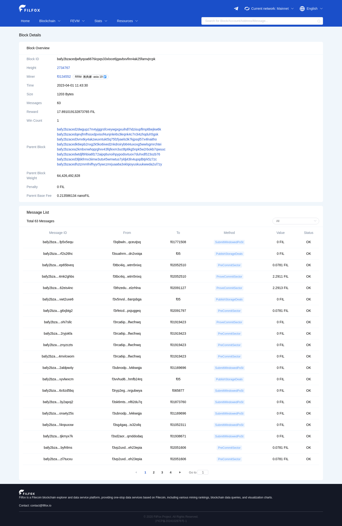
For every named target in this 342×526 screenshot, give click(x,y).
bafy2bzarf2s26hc (58, 254)
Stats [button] (101, 21)
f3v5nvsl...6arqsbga (127, 299)
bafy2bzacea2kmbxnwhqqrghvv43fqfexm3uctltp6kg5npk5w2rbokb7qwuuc (111, 149)
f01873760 (178, 402)
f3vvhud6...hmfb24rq (127, 379)
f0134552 (64, 76)
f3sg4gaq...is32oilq (127, 425)
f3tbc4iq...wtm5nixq (127, 265)
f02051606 (178, 447)
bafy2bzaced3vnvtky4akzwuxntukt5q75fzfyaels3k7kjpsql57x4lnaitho (107, 139)
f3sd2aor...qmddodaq (127, 436)
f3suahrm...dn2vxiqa (127, 254)
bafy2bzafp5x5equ (58, 242)
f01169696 (178, 368)
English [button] (315, 8)
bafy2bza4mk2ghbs (58, 276)
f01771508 (178, 242)
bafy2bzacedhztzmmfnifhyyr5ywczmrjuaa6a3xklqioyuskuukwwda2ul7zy (109, 164)
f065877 (178, 390)
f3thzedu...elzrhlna (127, 288)
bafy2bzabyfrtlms (58, 447)
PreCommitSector (229, 265)
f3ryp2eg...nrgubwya (127, 390)
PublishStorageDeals (229, 254)
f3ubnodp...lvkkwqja (127, 368)
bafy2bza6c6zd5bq (58, 390)
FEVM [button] (77, 21)
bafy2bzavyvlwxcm (58, 379)
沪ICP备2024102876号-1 (171, 521)
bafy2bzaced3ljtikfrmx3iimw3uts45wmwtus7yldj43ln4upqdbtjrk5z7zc (107, 159)
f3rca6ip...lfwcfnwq (127, 322)
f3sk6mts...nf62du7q (127, 402)
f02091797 (178, 311)
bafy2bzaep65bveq (58, 265)
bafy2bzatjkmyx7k (58, 436)
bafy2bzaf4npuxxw (58, 425)
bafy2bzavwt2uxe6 (58, 299)
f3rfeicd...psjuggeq (127, 311)
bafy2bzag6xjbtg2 (58, 311)
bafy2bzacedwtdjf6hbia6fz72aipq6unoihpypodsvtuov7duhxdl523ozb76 (108, 154)
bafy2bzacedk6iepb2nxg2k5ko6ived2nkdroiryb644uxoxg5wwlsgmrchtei (109, 144)
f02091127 (178, 288)
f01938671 (178, 436)
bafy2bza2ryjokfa (58, 333)
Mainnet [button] (285, 8)
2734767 (63, 68)
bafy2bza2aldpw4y (58, 368)
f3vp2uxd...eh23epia (127, 447)
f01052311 (178, 425)
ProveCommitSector (229, 276)
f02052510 (178, 265)
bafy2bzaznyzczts (58, 345)
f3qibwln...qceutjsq (127, 242)
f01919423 (178, 322)
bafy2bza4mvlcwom (58, 356)
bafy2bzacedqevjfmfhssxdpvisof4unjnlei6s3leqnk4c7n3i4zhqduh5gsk (107, 134)
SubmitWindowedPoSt (229, 242)
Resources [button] (127, 21)
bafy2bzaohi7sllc (58, 322)
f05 (178, 254)
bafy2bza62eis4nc (58, 288)
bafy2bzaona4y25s (58, 413)
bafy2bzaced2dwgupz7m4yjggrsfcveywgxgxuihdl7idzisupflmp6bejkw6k (109, 129)
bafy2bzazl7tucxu (57, 459)
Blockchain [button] (50, 21)
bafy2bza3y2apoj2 (58, 402)
